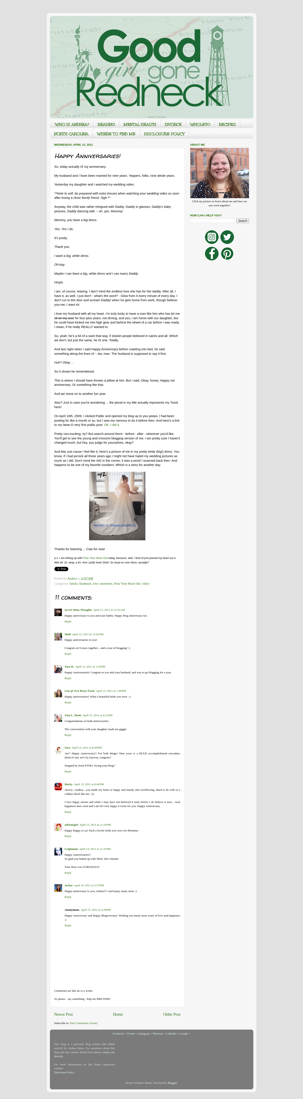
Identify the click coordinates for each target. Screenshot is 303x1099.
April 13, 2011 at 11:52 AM (109, 609)
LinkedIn (171, 1033)
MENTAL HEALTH (140, 124)
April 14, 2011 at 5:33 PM (89, 885)
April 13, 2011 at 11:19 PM (95, 824)
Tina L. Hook (73, 715)
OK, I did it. (112, 425)
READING (106, 124)
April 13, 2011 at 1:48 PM (111, 690)
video (145, 583)
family (74, 583)
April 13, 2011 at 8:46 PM (89, 784)
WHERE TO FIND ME (116, 133)
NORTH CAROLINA (71, 133)
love (96, 583)
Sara (67, 747)
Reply (68, 621)
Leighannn (71, 848)
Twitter (131, 1033)
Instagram (144, 1033)
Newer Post (63, 1014)
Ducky (69, 784)
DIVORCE (173, 124)
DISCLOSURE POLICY (164, 133)
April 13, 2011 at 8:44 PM (87, 747)
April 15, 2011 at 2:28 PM (96, 909)
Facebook (118, 1033)
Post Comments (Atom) (83, 1023)
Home (118, 1014)
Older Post (171, 1014)
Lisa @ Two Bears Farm (80, 690)
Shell (68, 634)
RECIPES (227, 124)
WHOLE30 (200, 124)
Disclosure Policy (64, 1072)
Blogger (172, 1082)
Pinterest (158, 1033)
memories (106, 583)
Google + (185, 1033)
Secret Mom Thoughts (78, 609)
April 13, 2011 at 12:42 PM (87, 634)
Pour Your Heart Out (95, 558)
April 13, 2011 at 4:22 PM (97, 715)
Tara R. (69, 666)
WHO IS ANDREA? (72, 124)
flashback (85, 583)
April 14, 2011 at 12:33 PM (95, 848)
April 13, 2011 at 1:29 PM (90, 666)
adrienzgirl (71, 824)
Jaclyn (69, 885)
